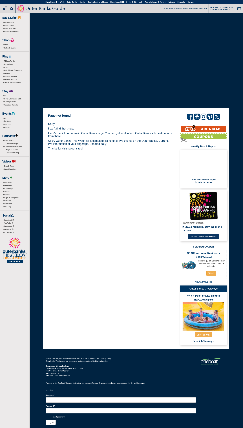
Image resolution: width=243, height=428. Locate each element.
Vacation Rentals (11, 105)
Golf (6, 67)
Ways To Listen (12, 150)
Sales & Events (10, 48)
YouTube (8, 223)
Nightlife (7, 124)
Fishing (7, 73)
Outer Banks (72, 2)
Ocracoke (181, 2)
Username (50, 395)
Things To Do (9, 61)
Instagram (9, 226)
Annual (7, 127)
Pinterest (8, 229)
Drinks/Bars (9, 25)
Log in (51, 422)
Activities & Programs (13, 70)
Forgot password (58, 417)
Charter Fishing (10, 76)
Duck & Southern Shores (98, 2)
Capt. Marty (8, 140)
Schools (7, 201)
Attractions (8, 64)
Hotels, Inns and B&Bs (13, 99)
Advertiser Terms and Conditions (58, 376)
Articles (7, 194)
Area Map (8, 204)
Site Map (7, 207)
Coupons (8, 182)
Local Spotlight (10, 169)
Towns (6, 192)
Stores (6, 45)
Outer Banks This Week (54, 2)
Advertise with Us (52, 373)
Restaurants (9, 22)
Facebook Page (12, 144)
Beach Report (9, 166)
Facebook (9, 220)
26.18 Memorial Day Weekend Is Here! (202, 228)
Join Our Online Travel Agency (57, 371)
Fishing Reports (10, 79)
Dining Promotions (11, 31)
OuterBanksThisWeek (13, 147)
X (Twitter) (9, 232)
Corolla (82, 2)
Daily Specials (10, 28)
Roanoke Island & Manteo (155, 2)
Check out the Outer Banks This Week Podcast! (185, 8)
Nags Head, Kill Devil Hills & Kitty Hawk (126, 2)
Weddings (8, 185)
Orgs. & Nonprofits (11, 198)
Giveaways (8, 188)
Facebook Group (12, 153)
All (5, 96)
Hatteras (171, 2)
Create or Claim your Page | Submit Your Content (64, 368)
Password (50, 406)
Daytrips (191, 2)
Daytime (7, 121)
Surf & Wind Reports (12, 82)
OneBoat (62, 383)
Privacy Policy (106, 359)
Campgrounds (10, 102)
